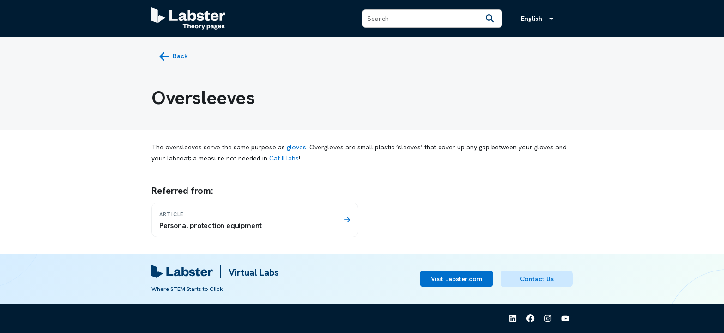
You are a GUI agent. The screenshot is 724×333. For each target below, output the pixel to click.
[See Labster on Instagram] (548, 319)
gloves (296, 147)
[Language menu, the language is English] (538, 18)
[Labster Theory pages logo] (188, 18)
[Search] (490, 18)
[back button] (173, 56)
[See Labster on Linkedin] (513, 319)
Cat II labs (284, 158)
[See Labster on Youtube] (566, 319)
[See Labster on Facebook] (530, 319)
